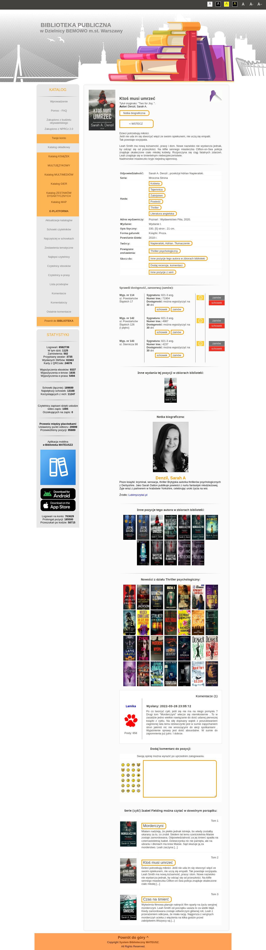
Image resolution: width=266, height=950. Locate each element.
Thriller (154, 207)
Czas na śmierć (156, 899)
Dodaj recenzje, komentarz (166, 265)
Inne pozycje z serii (162, 272)
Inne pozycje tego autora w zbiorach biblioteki (177, 258)
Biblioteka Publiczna (76, 25)
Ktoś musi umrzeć (158, 862)
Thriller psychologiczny (164, 251)
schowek (162, 309)
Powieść (155, 201)
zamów (176, 309)
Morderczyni (153, 826)
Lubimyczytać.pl (137, 494)
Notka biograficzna (134, 113)
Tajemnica (156, 189)
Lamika (131, 706)
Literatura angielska (162, 213)
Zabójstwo (156, 195)
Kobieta (155, 183)
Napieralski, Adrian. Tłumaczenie (170, 243)
